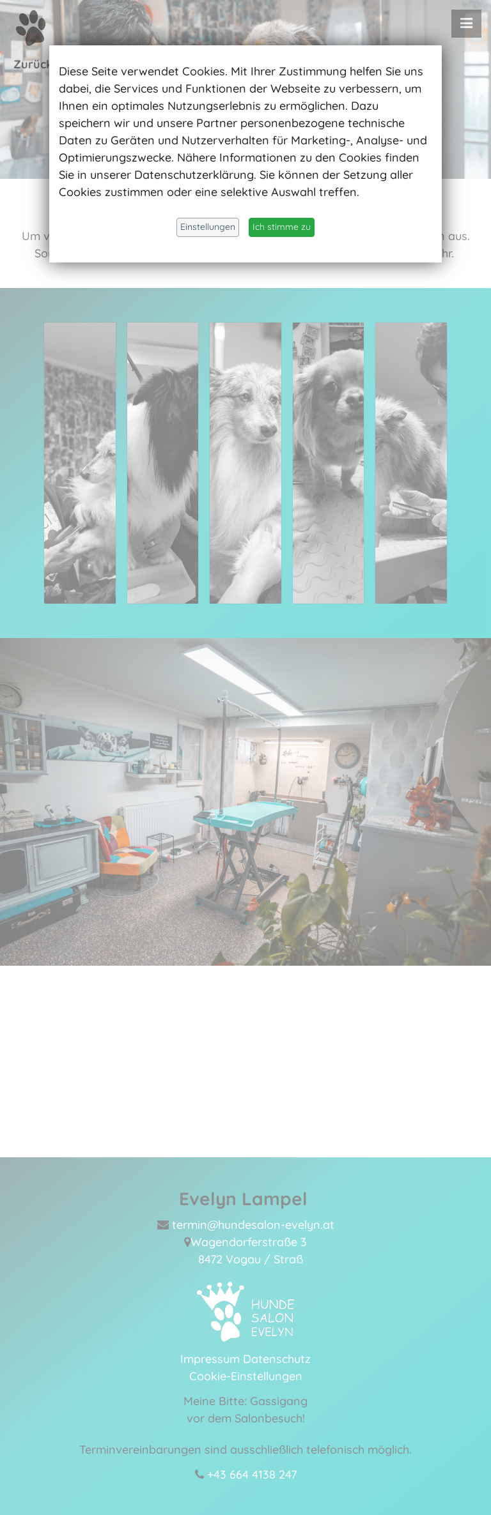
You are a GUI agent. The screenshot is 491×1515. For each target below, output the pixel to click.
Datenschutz (277, 1357)
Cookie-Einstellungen (245, 1374)
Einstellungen (207, 226)
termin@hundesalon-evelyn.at (253, 1222)
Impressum (210, 1357)
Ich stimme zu (282, 226)
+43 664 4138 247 (252, 1472)
